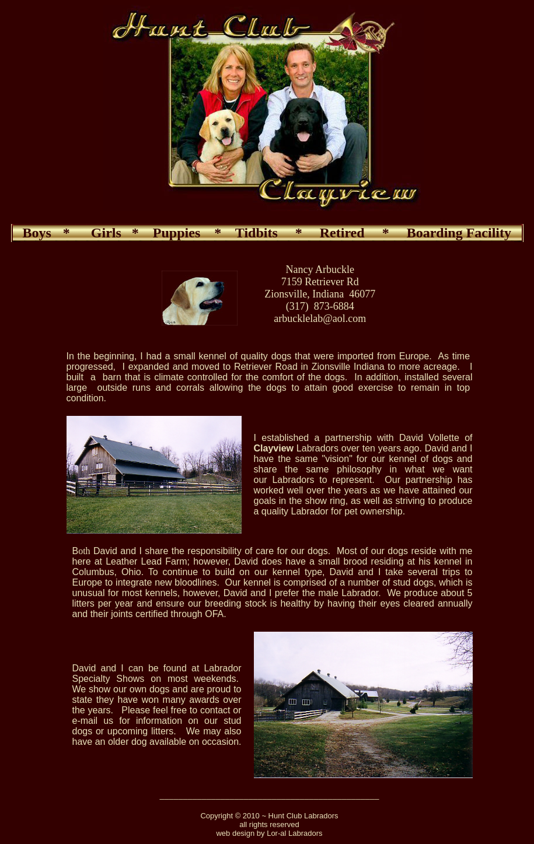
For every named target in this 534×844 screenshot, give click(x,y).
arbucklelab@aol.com (320, 318)
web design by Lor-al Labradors (269, 833)
